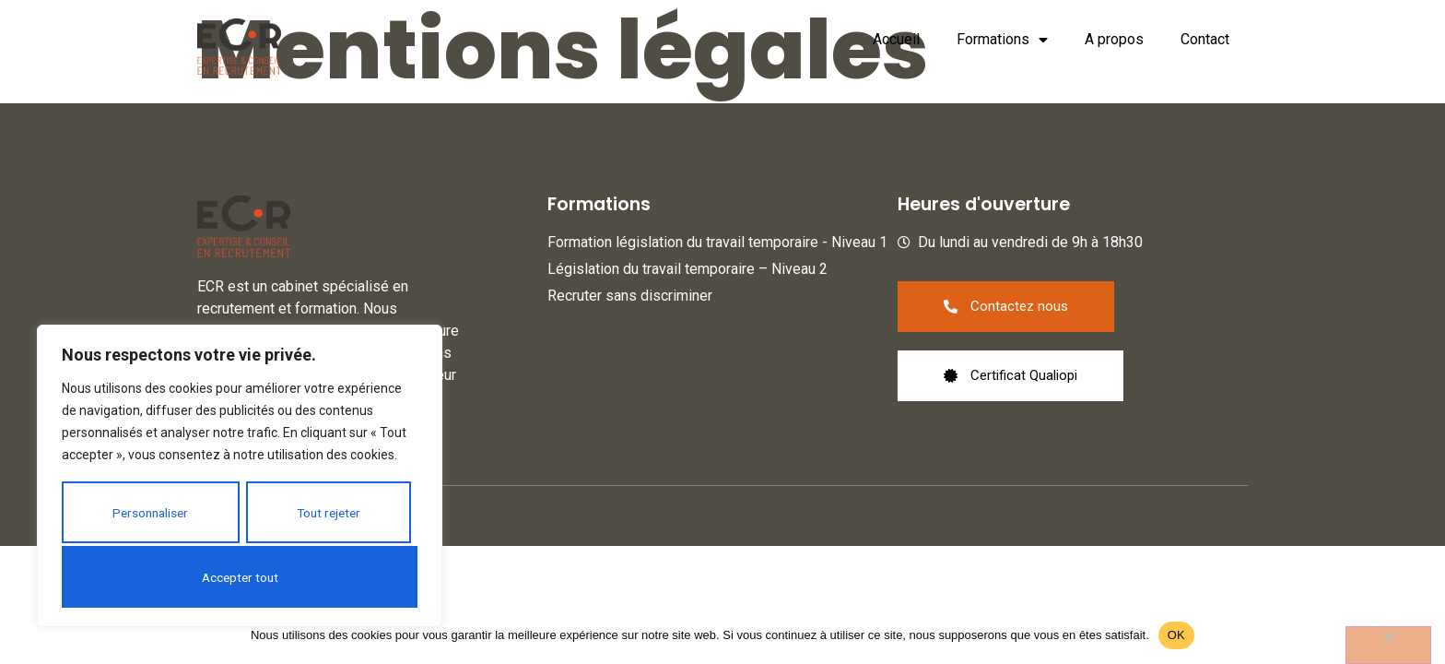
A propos (1114, 39)
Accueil (896, 39)
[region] (239, 476)
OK (1176, 635)
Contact (1205, 39)
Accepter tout (240, 576)
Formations (1002, 39)
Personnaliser (150, 513)
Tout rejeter (328, 513)
